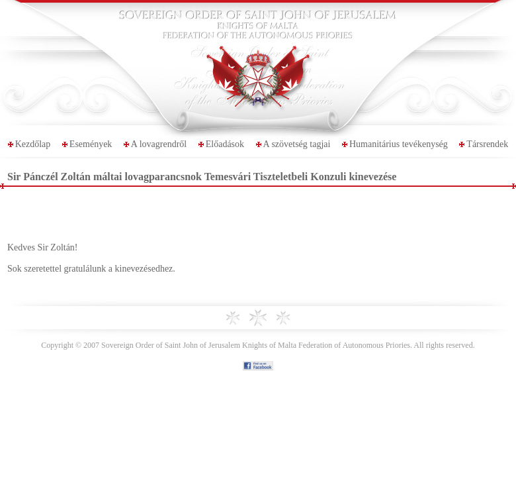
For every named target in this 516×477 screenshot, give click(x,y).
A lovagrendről (159, 144)
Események (90, 144)
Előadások (225, 144)
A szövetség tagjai (297, 144)
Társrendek (487, 144)
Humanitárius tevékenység (398, 144)
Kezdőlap (33, 144)
